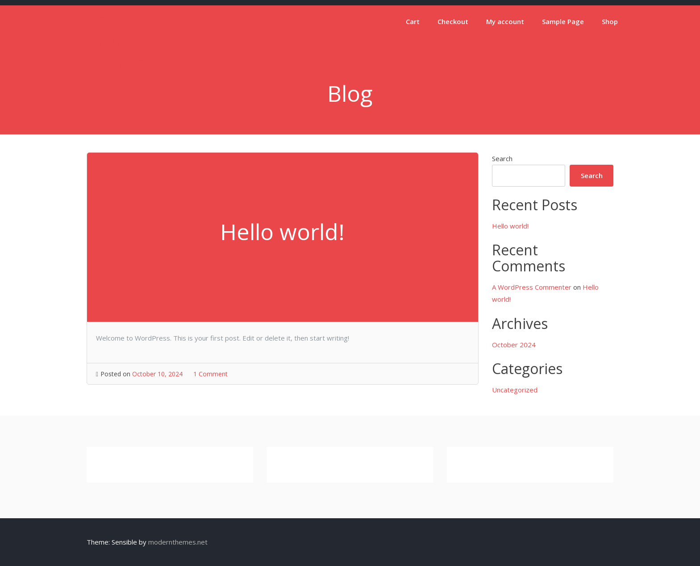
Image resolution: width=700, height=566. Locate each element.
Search (502, 158)
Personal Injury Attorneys (123, 40)
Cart (413, 21)
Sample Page (563, 21)
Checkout (453, 21)
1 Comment (210, 374)
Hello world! (510, 225)
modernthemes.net (178, 541)
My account (505, 21)
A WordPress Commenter (531, 287)
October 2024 (514, 344)
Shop (610, 21)
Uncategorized (515, 389)
